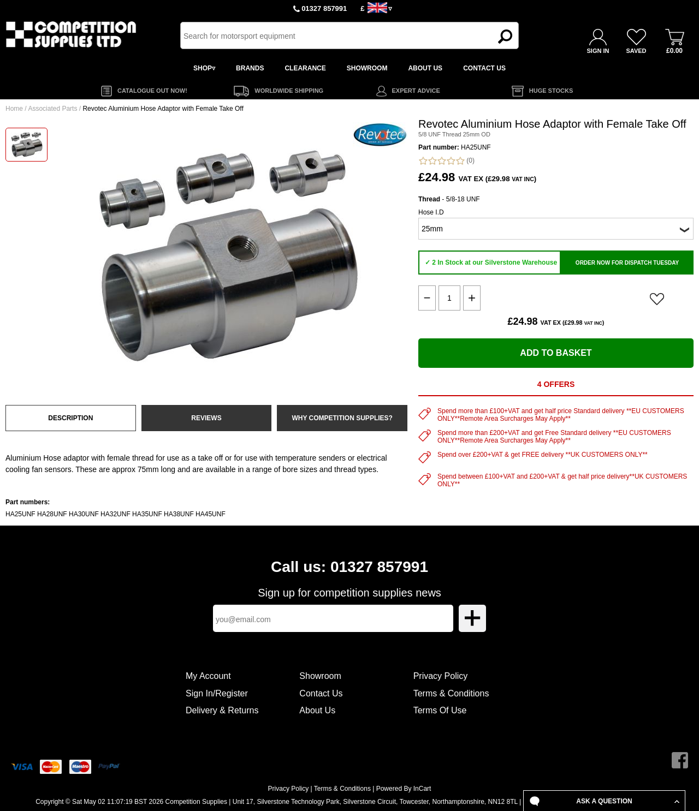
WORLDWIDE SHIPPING (288, 90)
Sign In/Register (217, 693)
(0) (446, 161)
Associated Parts (52, 108)
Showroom (320, 676)
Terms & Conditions (451, 693)
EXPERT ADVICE (416, 90)
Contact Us (320, 693)
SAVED (636, 50)
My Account (208, 676)
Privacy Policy (440, 676)
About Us (317, 710)
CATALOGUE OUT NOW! (152, 90)
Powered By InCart (403, 788)
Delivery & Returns (222, 710)
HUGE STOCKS (551, 90)
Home (14, 108)
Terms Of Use (440, 710)
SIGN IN (598, 50)
